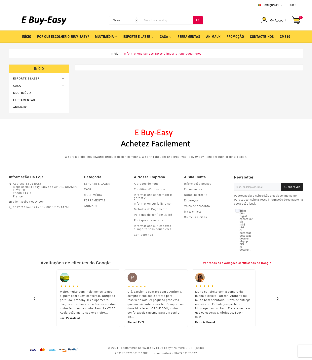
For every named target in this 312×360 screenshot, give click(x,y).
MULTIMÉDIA (22, 92)
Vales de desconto (197, 206)
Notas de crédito (196, 194)
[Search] (167, 20)
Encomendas (193, 189)
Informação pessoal (198, 183)
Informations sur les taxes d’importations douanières (152, 227)
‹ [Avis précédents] (34, 298)
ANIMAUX (20, 107)
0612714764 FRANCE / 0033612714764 (41, 207)
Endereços (191, 200)
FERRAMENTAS (24, 100)
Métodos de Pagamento (151, 209)
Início (39, 69)
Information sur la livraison (153, 203)
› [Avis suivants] (278, 298)
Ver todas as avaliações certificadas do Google (237, 263)
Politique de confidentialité (153, 214)
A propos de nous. (147, 183)
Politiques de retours (148, 220)
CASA (17, 85)
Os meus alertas (195, 217)
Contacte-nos (143, 234)
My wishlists (193, 211)
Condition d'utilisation (149, 189)
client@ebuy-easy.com (29, 201)
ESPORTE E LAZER (26, 78)
